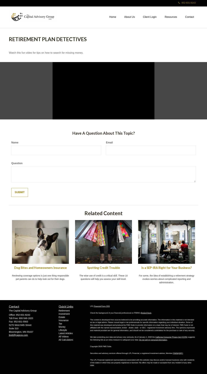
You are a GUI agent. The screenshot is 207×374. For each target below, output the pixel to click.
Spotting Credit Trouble (103, 267)
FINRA (175, 353)
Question (16, 163)
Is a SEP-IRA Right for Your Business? (166, 267)
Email (109, 142)
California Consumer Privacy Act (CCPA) (171, 337)
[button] (129, 17)
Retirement (64, 310)
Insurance (64, 320)
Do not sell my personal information (153, 340)
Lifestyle (63, 330)
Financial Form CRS (102, 306)
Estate (62, 317)
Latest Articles (66, 333)
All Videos (64, 336)
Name (14, 142)
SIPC (181, 353)
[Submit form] (19, 192)
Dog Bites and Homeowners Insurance (40, 267)
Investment (64, 314)
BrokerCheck (146, 313)
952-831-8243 (187, 2)
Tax (60, 323)
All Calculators (66, 340)
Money (62, 327)
